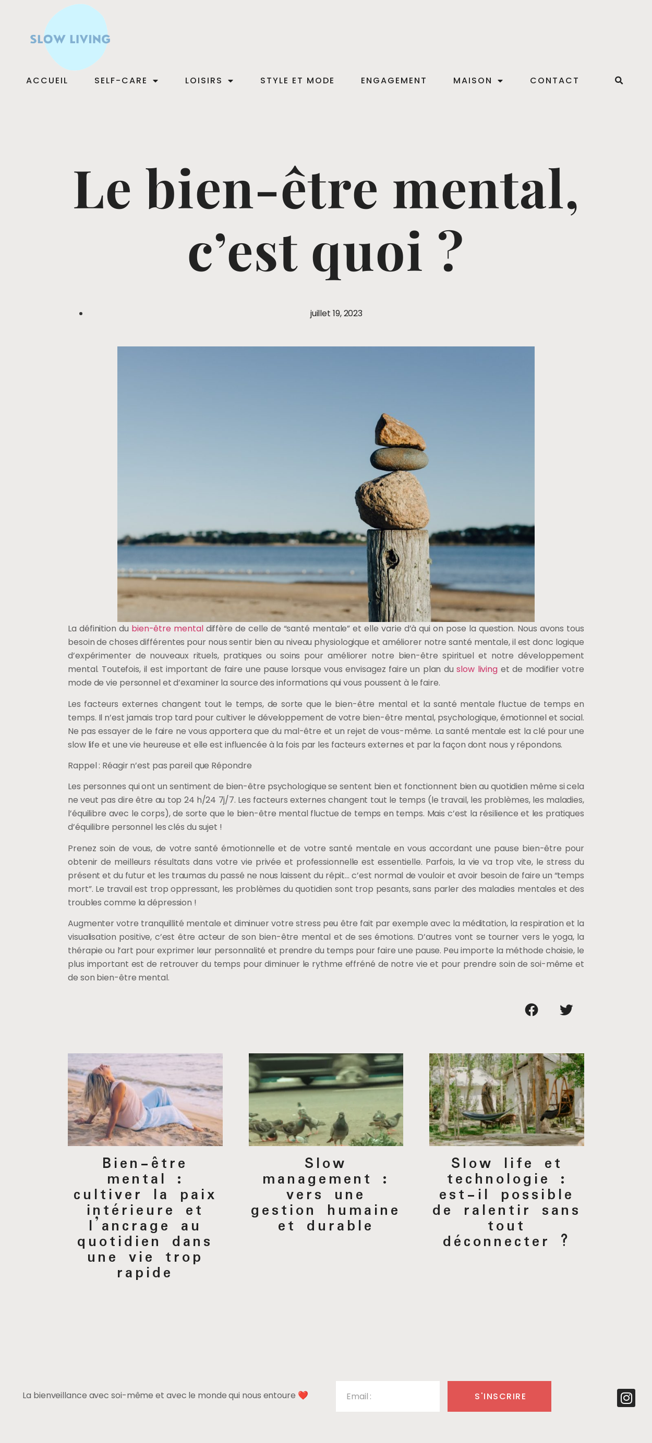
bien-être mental (167, 629)
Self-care (126, 80)
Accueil (47, 80)
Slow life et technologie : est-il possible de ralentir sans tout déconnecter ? (506, 1203)
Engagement (394, 80)
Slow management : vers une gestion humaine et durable (326, 1195)
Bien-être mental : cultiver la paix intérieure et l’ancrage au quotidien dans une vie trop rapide (145, 1218)
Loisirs (209, 80)
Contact (554, 80)
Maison (478, 80)
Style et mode (297, 80)
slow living (477, 669)
